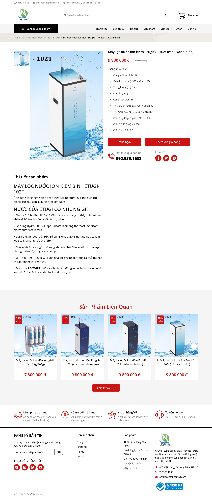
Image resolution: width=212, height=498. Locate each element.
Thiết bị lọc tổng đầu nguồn (135, 443)
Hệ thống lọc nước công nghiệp (136, 452)
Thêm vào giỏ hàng (168, 142)
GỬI (58, 452)
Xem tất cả (106, 388)
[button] (194, 346)
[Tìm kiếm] (165, 15)
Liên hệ (192, 28)
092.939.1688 (21, 2)
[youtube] (40, 467)
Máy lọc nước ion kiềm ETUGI (44, 37)
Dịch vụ (164, 28)
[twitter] (32, 467)
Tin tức (134, 28)
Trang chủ (101, 28)
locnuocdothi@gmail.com (46, 2)
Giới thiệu (118, 28)
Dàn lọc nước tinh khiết (136, 458)
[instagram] (25, 467)
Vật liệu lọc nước (132, 463)
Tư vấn (178, 28)
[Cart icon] (188, 15)
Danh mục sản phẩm (36, 28)
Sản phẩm (149, 28)
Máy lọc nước (131, 468)
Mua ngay (125, 142)
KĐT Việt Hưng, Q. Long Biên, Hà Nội (81, 2)
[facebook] (17, 467)
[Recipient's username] (34, 452)
